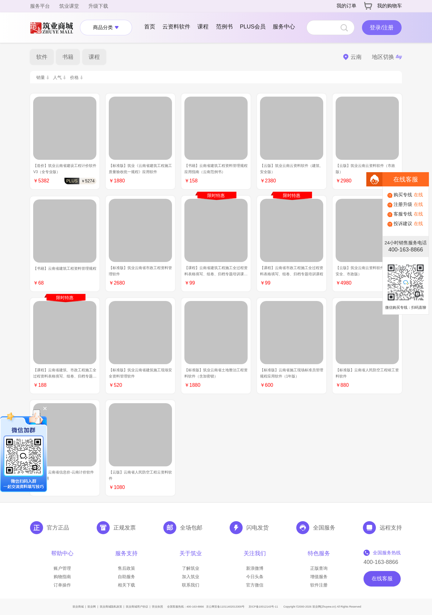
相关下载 (126, 584)
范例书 (224, 27)
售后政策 (126, 568)
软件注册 (319, 584)
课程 (203, 27)
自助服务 (126, 576)
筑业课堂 (69, 6)
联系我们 (190, 584)
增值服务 (319, 576)
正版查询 (319, 568)
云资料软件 (176, 27)
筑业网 (91, 606)
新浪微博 (254, 568)
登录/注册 (382, 27)
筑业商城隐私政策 (111, 606)
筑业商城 (78, 606)
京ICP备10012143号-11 (263, 606)
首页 (149, 27)
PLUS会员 (253, 27)
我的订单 (346, 5)
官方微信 (254, 584)
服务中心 (284, 27)
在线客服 (382, 579)
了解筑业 (190, 568)
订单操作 (62, 584)
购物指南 (62, 576)
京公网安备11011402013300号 (225, 606)
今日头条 (254, 576)
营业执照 (157, 606)
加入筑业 (190, 576)
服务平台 (40, 6)
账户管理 (62, 568)
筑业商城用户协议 (137, 606)
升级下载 (98, 6)
